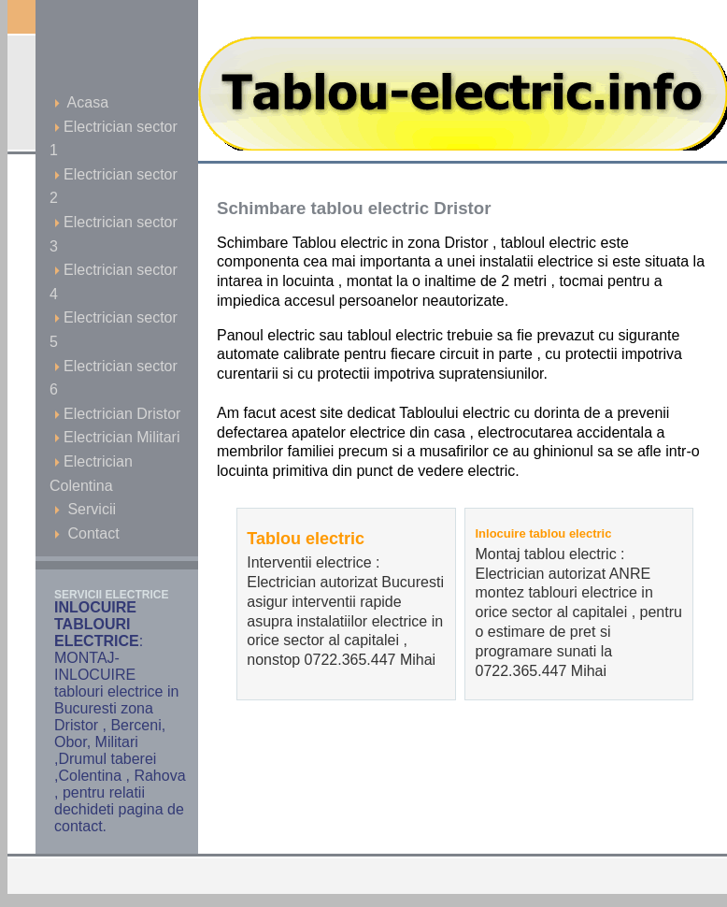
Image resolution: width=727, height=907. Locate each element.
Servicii (85, 509)
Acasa (81, 102)
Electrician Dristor (117, 414)
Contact (87, 533)
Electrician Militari (116, 437)
